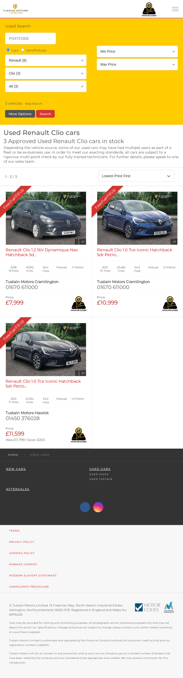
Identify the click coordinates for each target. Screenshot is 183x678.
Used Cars (100, 469)
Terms (14, 530)
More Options (20, 114)
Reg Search (33, 103)
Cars (12, 50)
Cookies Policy (22, 553)
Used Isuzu (99, 474)
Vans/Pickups (33, 50)
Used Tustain (100, 479)
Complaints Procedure (29, 586)
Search (45, 114)
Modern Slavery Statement (33, 575)
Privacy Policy (21, 542)
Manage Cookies (23, 564)
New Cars (16, 469)
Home (13, 454)
